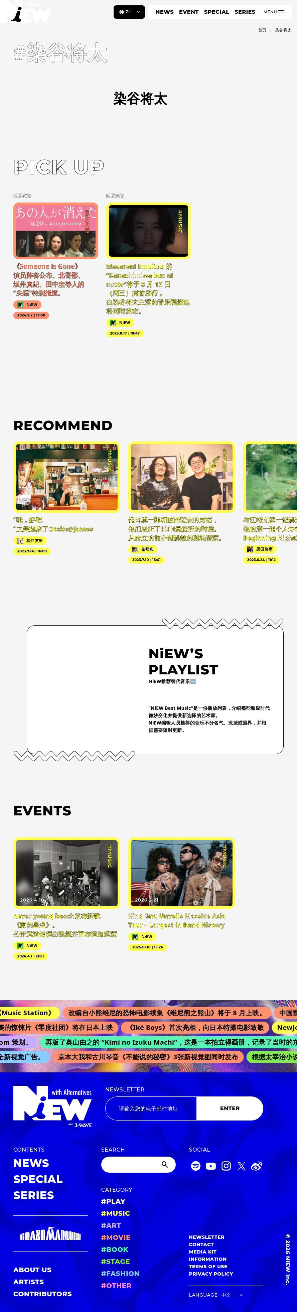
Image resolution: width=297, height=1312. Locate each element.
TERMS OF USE (208, 1267)
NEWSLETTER (125, 1089)
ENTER (230, 1108)
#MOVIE (116, 1237)
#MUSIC (115, 1213)
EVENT (189, 12)
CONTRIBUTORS (42, 1294)
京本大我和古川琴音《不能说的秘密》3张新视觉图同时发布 (151, 1056)
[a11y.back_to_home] (27, 14)
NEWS (165, 12)
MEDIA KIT (203, 1252)
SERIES (245, 12)
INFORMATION (208, 1259)
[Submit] (166, 1165)
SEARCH (113, 1150)
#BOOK (114, 1249)
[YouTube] (210, 1167)
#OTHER (116, 1286)
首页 (262, 29)
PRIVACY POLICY (211, 1274)
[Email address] (150, 1108)
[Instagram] (226, 1167)
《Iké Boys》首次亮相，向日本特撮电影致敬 (199, 1027)
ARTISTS (28, 1282)
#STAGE (115, 1262)
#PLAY (113, 1201)
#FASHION (120, 1274)
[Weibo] (256, 1167)
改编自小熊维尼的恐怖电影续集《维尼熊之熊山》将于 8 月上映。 (171, 1012)
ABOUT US (32, 1270)
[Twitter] (241, 1167)
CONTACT (201, 1244)
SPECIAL (217, 12)
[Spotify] (195, 1167)
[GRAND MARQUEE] (50, 1233)
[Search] (138, 1165)
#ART (111, 1225)
